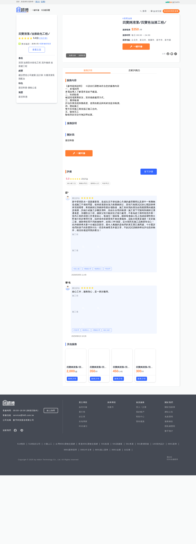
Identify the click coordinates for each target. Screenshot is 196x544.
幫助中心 (140, 485)
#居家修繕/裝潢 (45, 44)
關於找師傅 (170, 476)
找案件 (111, 476)
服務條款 (169, 490)
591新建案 (117, 512)
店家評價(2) (134, 70)
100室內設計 (158, 512)
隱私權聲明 (170, 495)
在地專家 (83, 490)
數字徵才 (169, 499)
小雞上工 (48, 512)
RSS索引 (83, 495)
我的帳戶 (140, 480)
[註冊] (43, 2)
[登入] (37, 2)
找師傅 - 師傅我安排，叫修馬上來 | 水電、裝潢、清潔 (22, 9)
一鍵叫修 (138, 46)
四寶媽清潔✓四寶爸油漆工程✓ (81, 436)
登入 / (139, 476)
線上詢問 (51, 479)
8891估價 (116, 518)
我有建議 (140, 490)
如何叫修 (83, 476)
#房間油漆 (127, 18)
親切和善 (23, 97)
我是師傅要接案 (171, 11)
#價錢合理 (87, 337)
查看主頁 (36, 50)
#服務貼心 (98, 337)
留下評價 (148, 240)
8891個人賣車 (101, 518)
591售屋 (130, 512)
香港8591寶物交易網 (88, 512)
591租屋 (105, 512)
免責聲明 (169, 485)
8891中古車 (86, 518)
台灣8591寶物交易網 (65, 512)
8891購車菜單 (70, 518)
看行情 (82, 480)
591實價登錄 (143, 512)
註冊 (144, 476)
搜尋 (145, 11)
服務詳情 (88, 70)
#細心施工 (77, 337)
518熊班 (21, 512)
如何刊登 (157, 11)
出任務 (127, 518)
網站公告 (169, 480)
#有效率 (108, 337)
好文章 (82, 485)
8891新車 (172, 512)
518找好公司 (34, 512)
